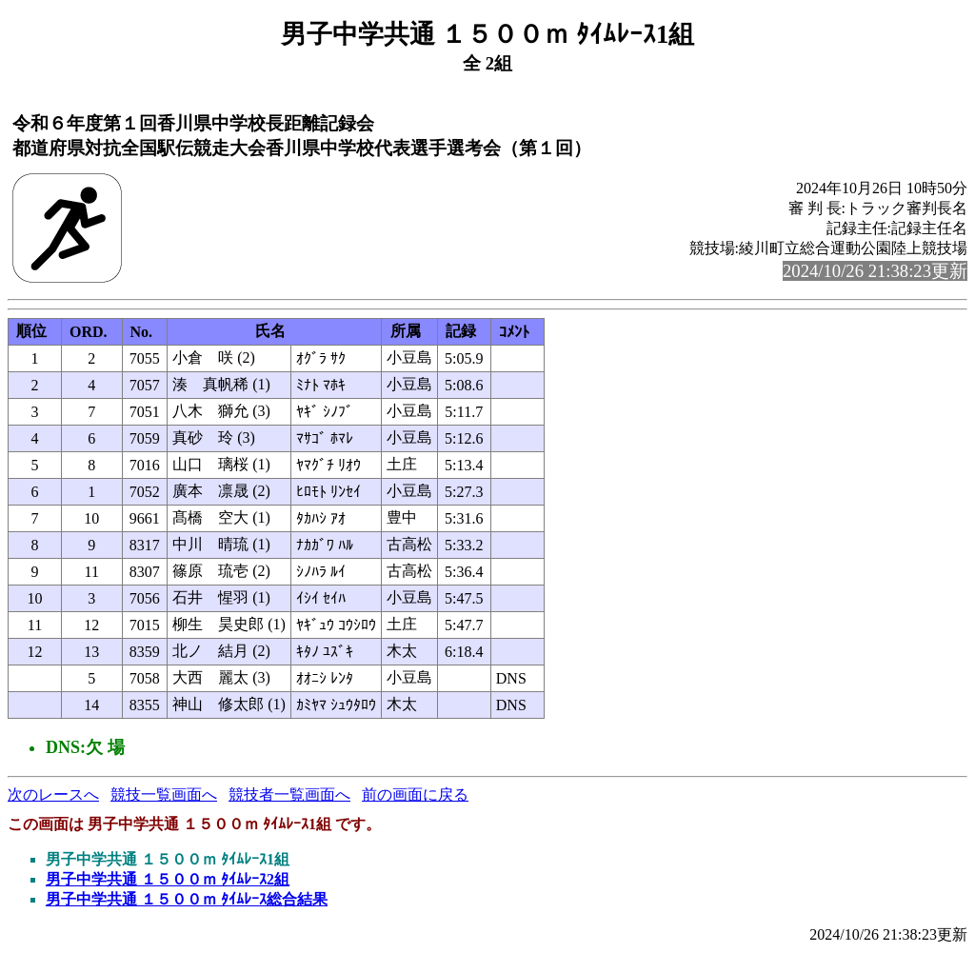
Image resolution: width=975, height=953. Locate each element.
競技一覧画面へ (163, 794)
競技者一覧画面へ (289, 794)
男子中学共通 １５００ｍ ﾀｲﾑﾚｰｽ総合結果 (187, 899)
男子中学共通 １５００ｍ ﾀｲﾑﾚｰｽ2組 (167, 879)
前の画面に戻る (415, 794)
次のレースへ (53, 794)
